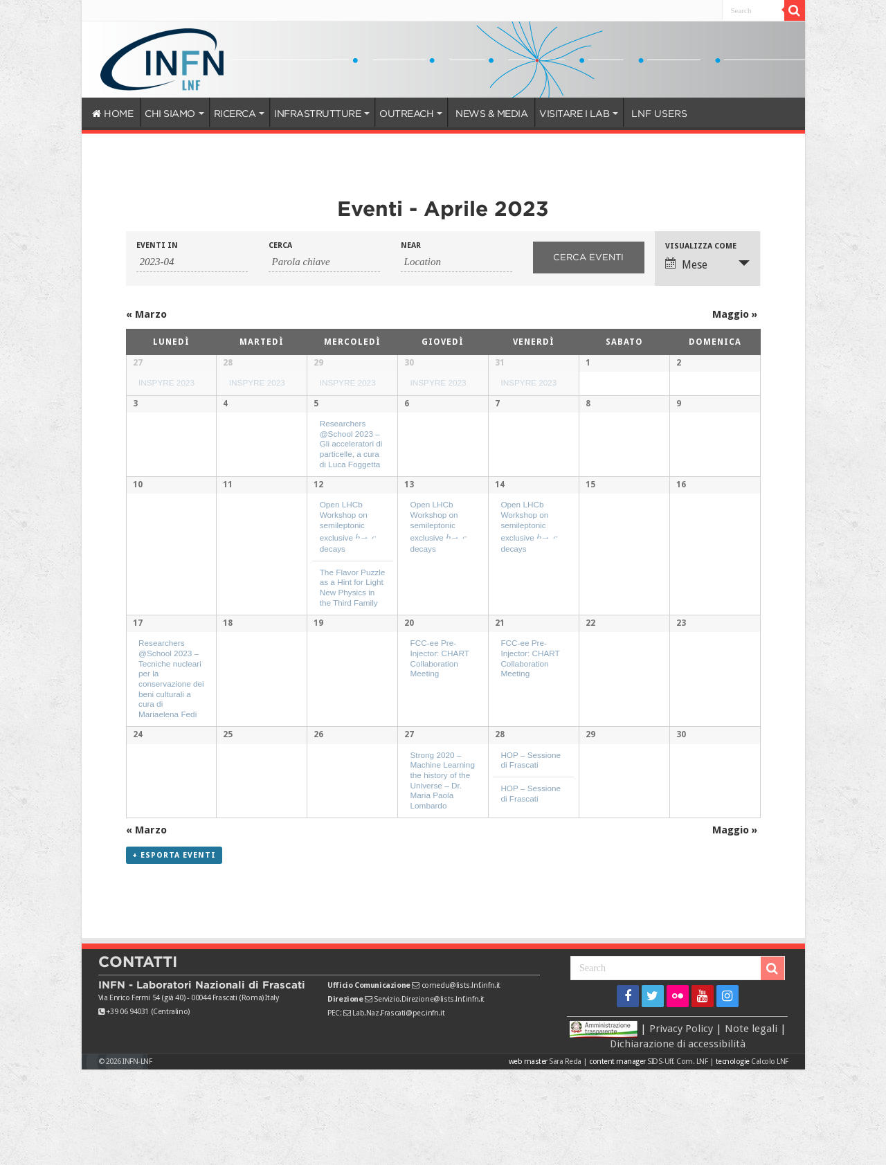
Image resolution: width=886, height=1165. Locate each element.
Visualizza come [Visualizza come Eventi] (700, 246)
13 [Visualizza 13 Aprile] (409, 564)
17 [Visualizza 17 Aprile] (138, 706)
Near (411, 245)
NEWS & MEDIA (491, 113)
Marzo (146, 314)
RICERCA (235, 113)
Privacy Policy (681, 1124)
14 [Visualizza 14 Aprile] (500, 564)
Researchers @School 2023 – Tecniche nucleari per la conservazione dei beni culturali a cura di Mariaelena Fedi (171, 761)
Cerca (280, 245)
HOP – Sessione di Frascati (530, 846)
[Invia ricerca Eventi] (588, 257)
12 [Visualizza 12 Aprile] (318, 564)
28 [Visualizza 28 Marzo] (228, 363)
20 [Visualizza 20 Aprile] (409, 706)
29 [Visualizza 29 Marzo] (318, 363)
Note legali (751, 1124)
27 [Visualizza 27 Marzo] (138, 363)
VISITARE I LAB (574, 113)
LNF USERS (659, 113)
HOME (113, 113)
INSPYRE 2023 (166, 382)
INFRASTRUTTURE (317, 113)
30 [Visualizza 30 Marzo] (409, 363)
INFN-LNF (137, 1157)
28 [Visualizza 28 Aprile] (500, 822)
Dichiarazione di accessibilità (677, 1139)
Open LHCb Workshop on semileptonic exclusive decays (348, 605)
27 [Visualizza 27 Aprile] (409, 822)
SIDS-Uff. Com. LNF (677, 1157)
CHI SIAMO (170, 113)
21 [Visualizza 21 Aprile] (500, 706)
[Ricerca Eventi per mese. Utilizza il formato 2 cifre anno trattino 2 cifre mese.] (192, 262)
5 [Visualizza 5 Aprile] (316, 464)
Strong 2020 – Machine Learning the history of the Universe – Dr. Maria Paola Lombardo (442, 867)
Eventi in (157, 245)
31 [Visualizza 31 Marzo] (500, 363)
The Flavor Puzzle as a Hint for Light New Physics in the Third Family (353, 666)
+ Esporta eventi (174, 950)
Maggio (734, 314)
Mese (686, 264)
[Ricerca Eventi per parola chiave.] (324, 262)
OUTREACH (406, 113)
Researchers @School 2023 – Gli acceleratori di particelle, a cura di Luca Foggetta (351, 504)
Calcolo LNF (769, 1157)
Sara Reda (564, 1157)
